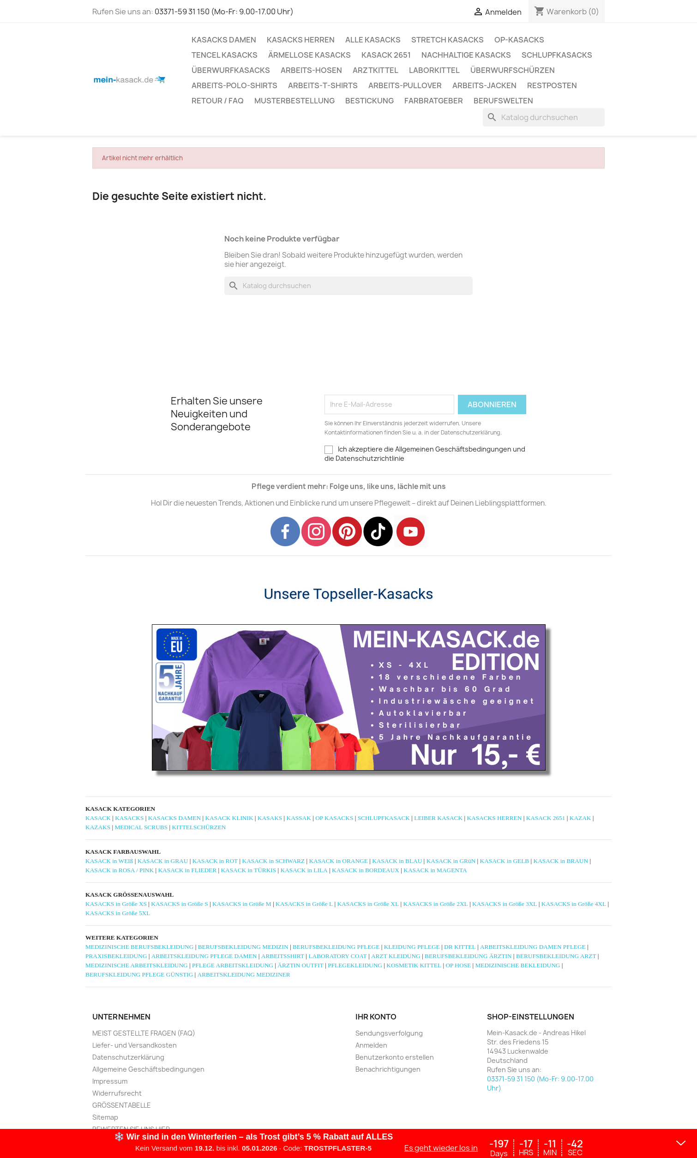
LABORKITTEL (434, 70)
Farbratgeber (433, 101)
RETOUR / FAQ (218, 101)
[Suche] (544, 117)
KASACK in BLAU (397, 860)
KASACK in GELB (504, 860)
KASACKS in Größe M (241, 903)
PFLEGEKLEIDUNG (355, 965)
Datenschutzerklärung (128, 1057)
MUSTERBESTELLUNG (294, 101)
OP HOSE (458, 965)
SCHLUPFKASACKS (557, 55)
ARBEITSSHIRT (282, 956)
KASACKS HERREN (301, 40)
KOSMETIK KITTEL (413, 965)
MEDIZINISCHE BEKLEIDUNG (517, 965)
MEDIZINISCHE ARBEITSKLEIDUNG (136, 965)
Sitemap (105, 1117)
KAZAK (580, 817)
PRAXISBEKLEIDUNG (116, 956)
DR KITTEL (459, 946)
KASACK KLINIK (229, 817)
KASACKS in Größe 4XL (573, 903)
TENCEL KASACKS (225, 55)
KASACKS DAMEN (224, 40)
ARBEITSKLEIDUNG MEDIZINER (244, 974)
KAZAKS (97, 827)
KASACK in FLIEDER (187, 870)
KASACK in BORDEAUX (365, 870)
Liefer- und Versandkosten (134, 1045)
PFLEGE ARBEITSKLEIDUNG (232, 965)
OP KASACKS (334, 817)
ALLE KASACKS (373, 40)
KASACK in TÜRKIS (248, 870)
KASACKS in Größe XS (116, 903)
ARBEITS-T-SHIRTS (323, 85)
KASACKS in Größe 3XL (504, 903)
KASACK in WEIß (109, 860)
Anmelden (371, 1045)
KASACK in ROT (215, 860)
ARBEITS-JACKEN (484, 85)
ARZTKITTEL (375, 70)
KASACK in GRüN (451, 860)
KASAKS (270, 817)
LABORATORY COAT (337, 956)
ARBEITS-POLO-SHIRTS (234, 85)
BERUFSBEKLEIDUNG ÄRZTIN (468, 956)
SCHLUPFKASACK (384, 817)
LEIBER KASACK (438, 817)
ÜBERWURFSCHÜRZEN (512, 70)
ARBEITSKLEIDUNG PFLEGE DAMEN (204, 956)
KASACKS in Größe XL (368, 903)
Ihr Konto (376, 1017)
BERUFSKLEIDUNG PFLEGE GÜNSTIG (139, 974)
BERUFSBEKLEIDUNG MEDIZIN (243, 946)
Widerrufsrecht (117, 1093)
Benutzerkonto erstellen (394, 1057)
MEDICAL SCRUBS (141, 827)
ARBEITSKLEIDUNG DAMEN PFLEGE (533, 946)
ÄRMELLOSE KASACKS (309, 55)
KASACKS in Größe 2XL (435, 903)
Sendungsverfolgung (389, 1033)
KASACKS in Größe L (304, 903)
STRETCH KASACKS (447, 40)
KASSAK (299, 817)
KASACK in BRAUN (561, 860)
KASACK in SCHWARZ (273, 860)
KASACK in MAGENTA (435, 870)
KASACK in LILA (304, 870)
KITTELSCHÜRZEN (199, 827)
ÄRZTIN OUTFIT (300, 965)
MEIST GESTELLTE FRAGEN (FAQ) (143, 1033)
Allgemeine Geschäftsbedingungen (148, 1069)
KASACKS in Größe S (179, 903)
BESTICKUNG (369, 101)
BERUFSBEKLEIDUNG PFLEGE (336, 946)
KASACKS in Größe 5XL (117, 913)
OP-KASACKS (519, 40)
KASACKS (129, 817)
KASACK (98, 817)
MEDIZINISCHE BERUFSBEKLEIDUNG (139, 946)
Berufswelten (503, 101)
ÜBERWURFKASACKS (231, 70)
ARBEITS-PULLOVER (405, 85)
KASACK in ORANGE (338, 860)
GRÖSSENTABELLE (121, 1105)
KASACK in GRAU (163, 860)
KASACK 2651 (386, 55)
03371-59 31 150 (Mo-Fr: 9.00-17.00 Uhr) (224, 11)
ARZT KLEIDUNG (396, 956)
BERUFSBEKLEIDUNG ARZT (556, 956)
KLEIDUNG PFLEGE (412, 946)
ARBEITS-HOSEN (311, 70)
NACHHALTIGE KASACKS (466, 55)
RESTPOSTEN (552, 85)
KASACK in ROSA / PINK (119, 870)
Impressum (109, 1081)
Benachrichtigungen (388, 1069)
